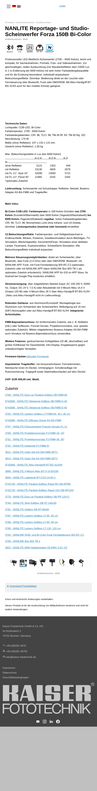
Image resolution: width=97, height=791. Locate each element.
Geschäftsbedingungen (16, 677)
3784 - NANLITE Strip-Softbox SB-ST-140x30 (30, 503)
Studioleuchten (43, 22)
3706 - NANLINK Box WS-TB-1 (22, 541)
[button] (8, 6)
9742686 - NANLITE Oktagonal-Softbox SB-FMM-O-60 (36, 407)
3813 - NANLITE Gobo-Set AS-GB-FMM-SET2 (31, 458)
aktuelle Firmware (37, 356)
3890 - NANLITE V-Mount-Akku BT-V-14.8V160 (31, 471)
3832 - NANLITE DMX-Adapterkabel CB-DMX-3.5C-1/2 (36, 547)
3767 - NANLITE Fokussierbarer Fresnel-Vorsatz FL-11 (36, 426)
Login (62, 5)
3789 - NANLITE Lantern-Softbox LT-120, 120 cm (33, 528)
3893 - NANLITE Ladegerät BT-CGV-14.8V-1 (30, 477)
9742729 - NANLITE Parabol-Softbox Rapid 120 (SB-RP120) (39, 490)
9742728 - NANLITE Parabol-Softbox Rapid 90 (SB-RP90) (38, 484)
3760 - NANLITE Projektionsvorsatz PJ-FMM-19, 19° (35, 433)
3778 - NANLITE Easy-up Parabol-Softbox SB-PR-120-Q (37, 496)
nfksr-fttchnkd (21, 657)
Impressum (9, 667)
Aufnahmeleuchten (25, 22)
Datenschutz (10, 672)
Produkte (9, 22)
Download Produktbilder (23, 586)
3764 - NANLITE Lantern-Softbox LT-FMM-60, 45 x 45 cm (37, 414)
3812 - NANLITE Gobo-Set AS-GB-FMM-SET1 (31, 452)
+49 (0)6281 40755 (16, 651)
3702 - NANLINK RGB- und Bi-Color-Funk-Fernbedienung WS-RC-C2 (44, 535)
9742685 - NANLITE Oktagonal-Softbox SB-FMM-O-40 (36, 401)
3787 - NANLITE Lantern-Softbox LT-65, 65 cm (31, 515)
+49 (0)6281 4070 (16, 645)
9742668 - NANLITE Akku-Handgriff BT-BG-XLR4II (33, 464)
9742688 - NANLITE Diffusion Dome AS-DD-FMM (33, 420)
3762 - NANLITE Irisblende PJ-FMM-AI (27, 445)
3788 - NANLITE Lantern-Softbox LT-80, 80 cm (31, 522)
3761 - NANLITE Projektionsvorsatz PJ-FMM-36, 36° (35, 439)
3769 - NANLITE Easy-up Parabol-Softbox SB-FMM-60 (36, 395)
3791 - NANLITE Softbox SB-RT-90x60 (27, 509)
